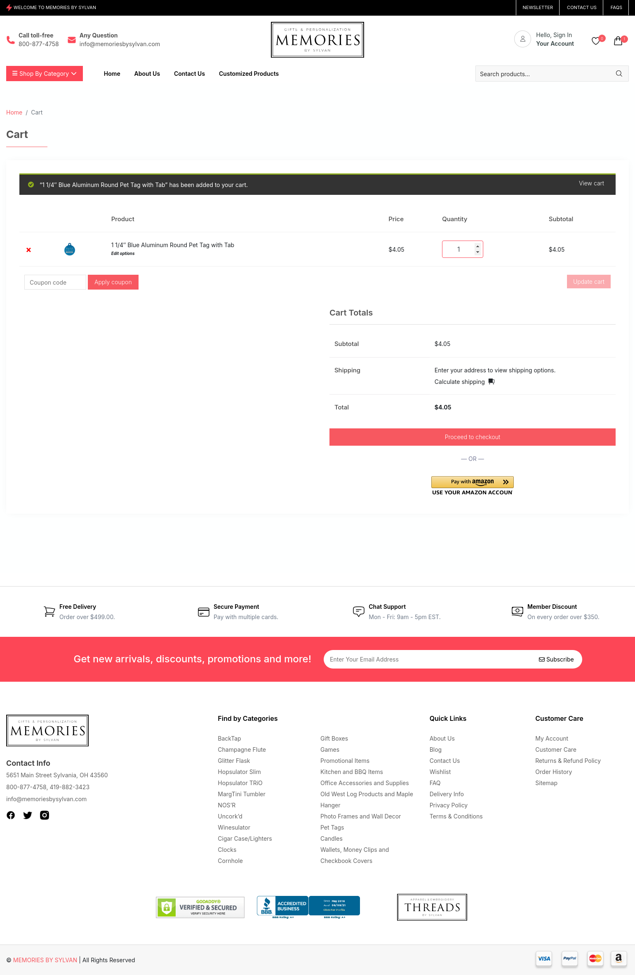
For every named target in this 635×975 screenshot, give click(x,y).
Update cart (588, 281)
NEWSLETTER (537, 7)
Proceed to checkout (472, 436)
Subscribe (556, 659)
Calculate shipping (460, 381)
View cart (591, 183)
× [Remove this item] (28, 249)
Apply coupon (113, 281)
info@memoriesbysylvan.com (46, 798)
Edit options (123, 253)
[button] (472, 485)
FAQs (616, 7)
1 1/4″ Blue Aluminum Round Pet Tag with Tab (173, 244)
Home (14, 112)
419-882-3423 (69, 786)
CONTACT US (582, 7)
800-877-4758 (26, 786)
